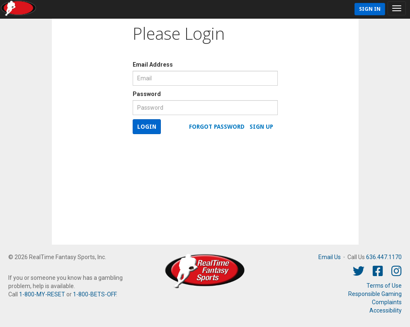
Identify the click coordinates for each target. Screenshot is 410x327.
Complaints (387, 302)
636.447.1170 (384, 257)
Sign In (370, 9)
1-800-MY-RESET (42, 294)
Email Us (329, 257)
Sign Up (261, 126)
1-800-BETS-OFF (94, 294)
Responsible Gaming (375, 294)
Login (146, 126)
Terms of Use (384, 285)
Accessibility (385, 310)
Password (147, 94)
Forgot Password (217, 126)
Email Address (153, 64)
